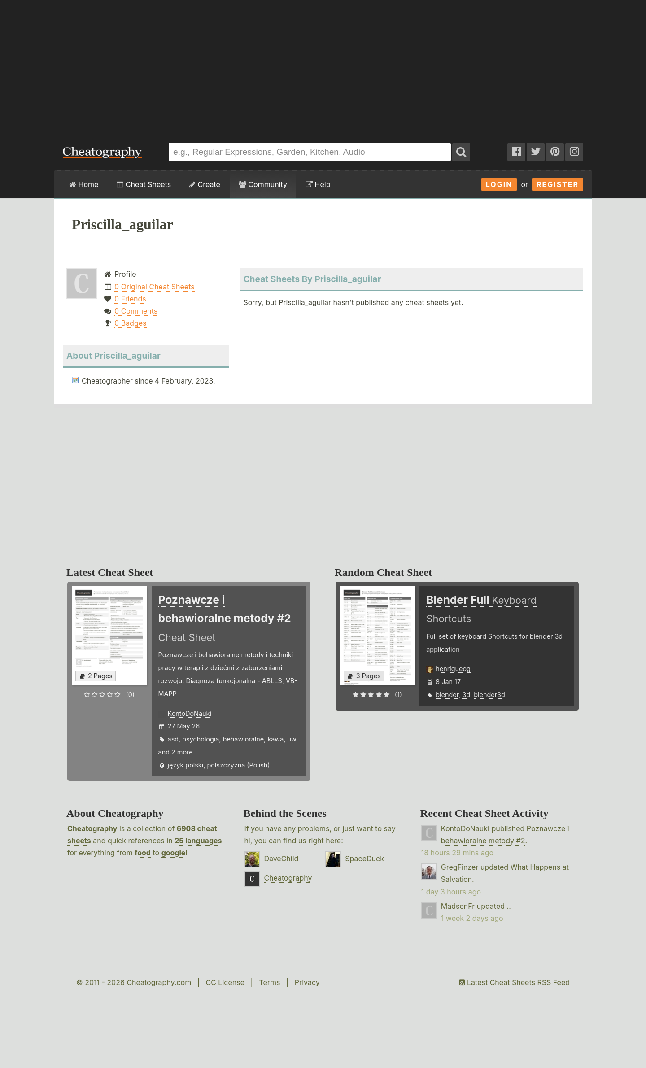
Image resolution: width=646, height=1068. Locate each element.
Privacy (307, 982)
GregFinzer (460, 867)
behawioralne (243, 739)
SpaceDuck (364, 858)
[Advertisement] (323, 67)
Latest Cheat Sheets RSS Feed (514, 982)
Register (558, 184)
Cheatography (92, 828)
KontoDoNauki (189, 713)
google (174, 852)
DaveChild (281, 858)
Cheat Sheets (144, 184)
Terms (269, 982)
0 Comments (135, 310)
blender (447, 694)
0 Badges (130, 322)
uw (291, 739)
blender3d (489, 694)
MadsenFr (458, 906)
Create (204, 184)
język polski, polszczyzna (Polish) (219, 765)
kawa (275, 739)
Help (318, 184)
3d (466, 694)
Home (84, 184)
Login (499, 184)
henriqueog (453, 668)
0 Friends (130, 298)
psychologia (200, 739)
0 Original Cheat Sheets (154, 286)
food (143, 852)
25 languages (198, 840)
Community (263, 184)
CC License (224, 982)
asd (173, 739)
